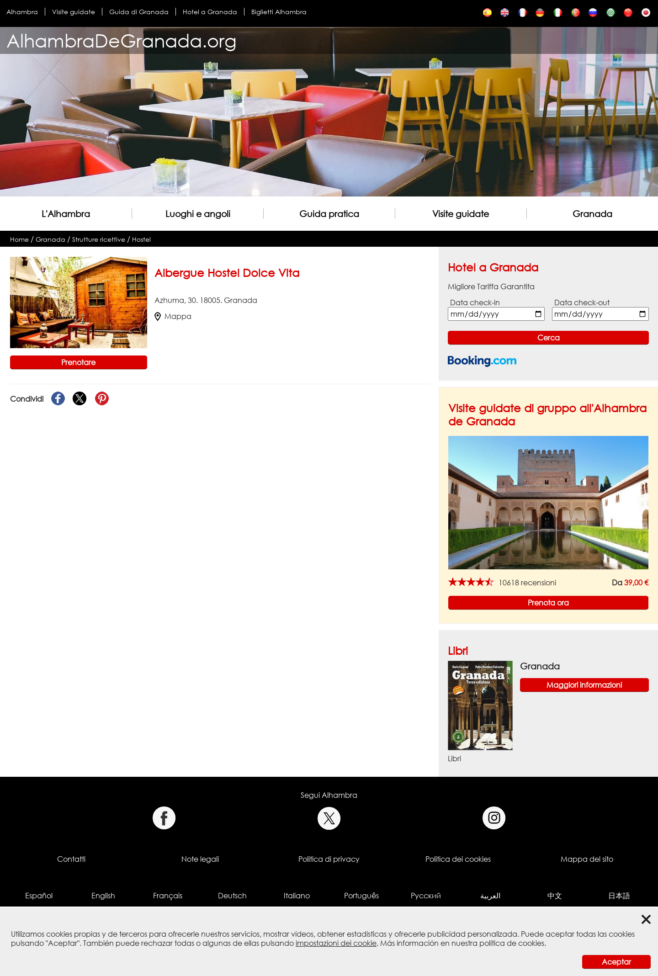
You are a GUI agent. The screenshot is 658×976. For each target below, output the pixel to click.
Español (39, 895)
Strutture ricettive (98, 239)
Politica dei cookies (458, 859)
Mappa (172, 316)
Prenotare (78, 362)
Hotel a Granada (210, 12)
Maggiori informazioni (584, 685)
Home (19, 239)
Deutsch (232, 895)
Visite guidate (73, 12)
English (103, 895)
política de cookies (511, 943)
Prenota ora (548, 602)
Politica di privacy (329, 859)
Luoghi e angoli (197, 213)
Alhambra (22, 12)
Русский (426, 895)
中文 (554, 895)
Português (361, 895)
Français (167, 895)
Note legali (200, 859)
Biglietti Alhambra (279, 12)
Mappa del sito (587, 859)
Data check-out (582, 302)
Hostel (141, 239)
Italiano (297, 895)
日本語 (619, 895)
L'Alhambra (66, 213)
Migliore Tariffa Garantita (491, 286)
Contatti (71, 859)
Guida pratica (329, 213)
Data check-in (475, 302)
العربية (490, 895)
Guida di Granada (139, 12)
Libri (458, 650)
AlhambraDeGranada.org (121, 40)
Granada (592, 213)
